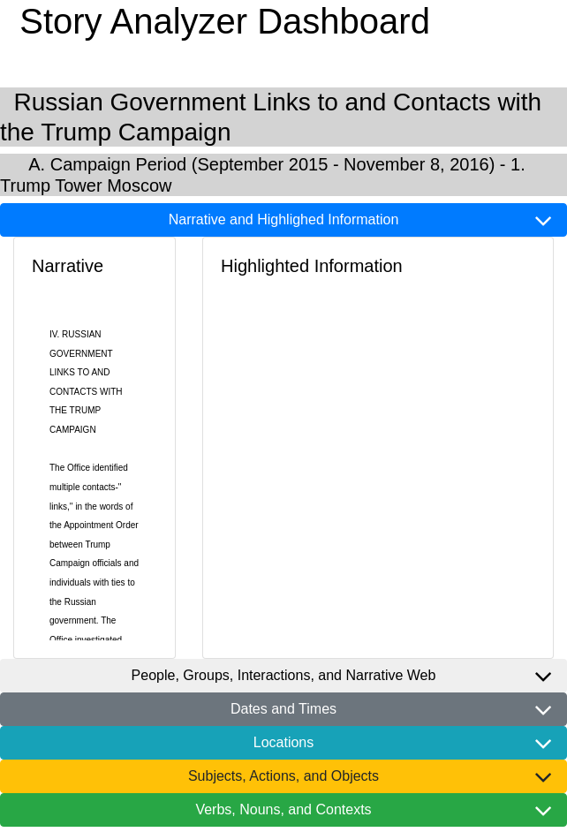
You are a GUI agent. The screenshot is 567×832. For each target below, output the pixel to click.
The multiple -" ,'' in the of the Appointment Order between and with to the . (94, 544)
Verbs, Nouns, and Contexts (283, 809)
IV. (54, 334)
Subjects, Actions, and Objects (283, 775)
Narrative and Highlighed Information (284, 219)
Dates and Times (283, 708)
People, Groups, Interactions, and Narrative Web (284, 675)
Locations (283, 742)
